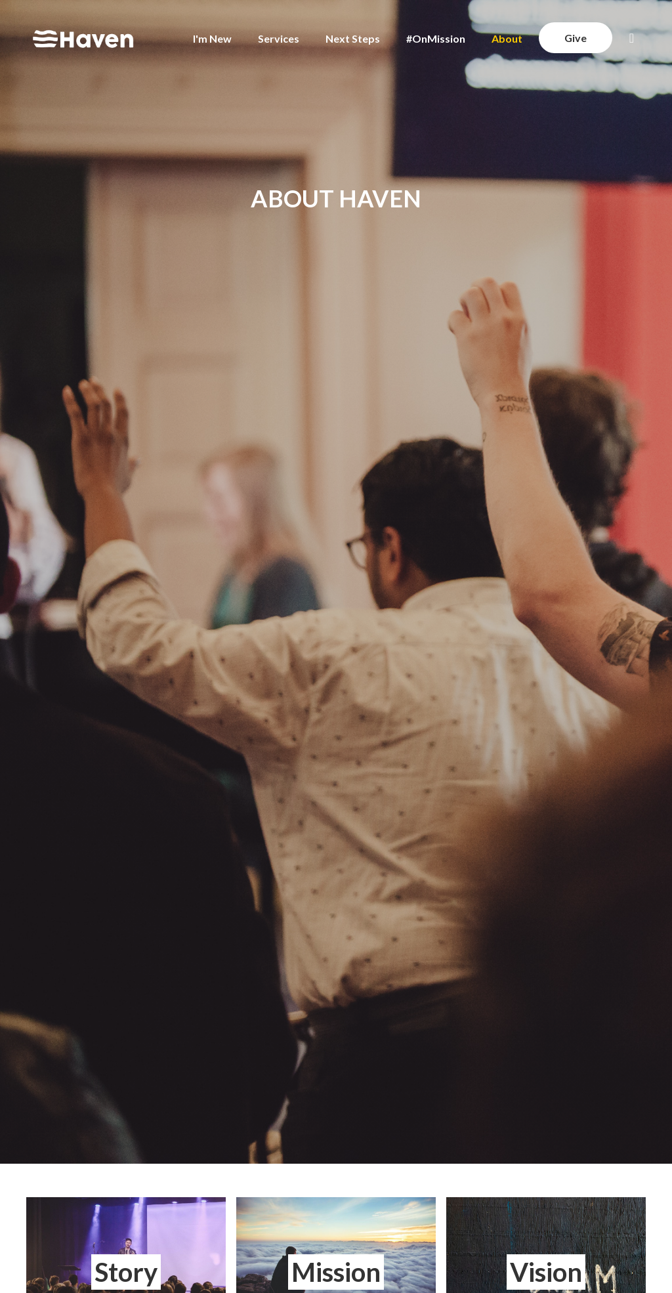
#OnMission (435, 38)
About (507, 38)
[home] (83, 38)
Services (278, 38)
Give (575, 38)
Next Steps (353, 38)
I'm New (212, 38)
